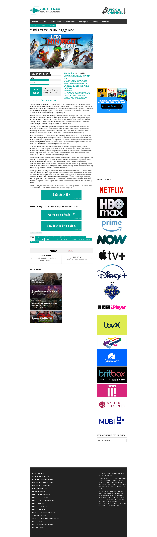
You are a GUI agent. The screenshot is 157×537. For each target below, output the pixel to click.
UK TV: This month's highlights (42, 524)
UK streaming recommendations (43, 512)
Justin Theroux (40, 239)
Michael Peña (64, 239)
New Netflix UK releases (40, 497)
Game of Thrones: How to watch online (45, 518)
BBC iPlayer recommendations (42, 479)
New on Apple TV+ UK (39, 506)
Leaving (95, 22)
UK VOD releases (38, 527)
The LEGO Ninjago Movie (84, 239)
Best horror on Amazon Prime (42, 482)
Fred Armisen (73, 237)
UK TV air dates (37, 521)
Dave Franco (64, 237)
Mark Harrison (69, 73)
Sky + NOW (51, 26)
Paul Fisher (73, 239)
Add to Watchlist (36, 233)
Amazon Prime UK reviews (41, 494)
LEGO (57, 239)
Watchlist (105, 22)
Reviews (34, 22)
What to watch (56, 22)
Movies (34, 26)
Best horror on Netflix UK (41, 485)
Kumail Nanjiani (49, 239)
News (44, 22)
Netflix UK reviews (38, 491)
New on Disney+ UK (38, 503)
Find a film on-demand (39, 488)
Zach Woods (34, 242)
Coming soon (83, 22)
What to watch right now (40, 476)
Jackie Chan (82, 237)
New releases (70, 22)
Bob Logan (48, 237)
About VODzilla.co (38, 473)
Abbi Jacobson (39, 237)
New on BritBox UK (38, 509)
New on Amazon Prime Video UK (43, 500)
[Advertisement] (112, 58)
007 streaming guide (39, 515)
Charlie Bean (56, 237)
